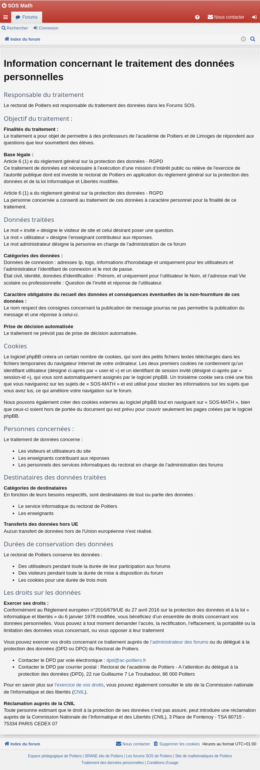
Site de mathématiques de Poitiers (203, 756)
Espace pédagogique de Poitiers (55, 756)
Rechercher (17, 28)
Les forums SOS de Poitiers (149, 756)
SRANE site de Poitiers (104, 756)
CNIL (79, 692)
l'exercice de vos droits (79, 685)
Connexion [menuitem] (256, 19)
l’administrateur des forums (179, 642)
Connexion (49, 28)
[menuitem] (197, 17)
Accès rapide (7, 19)
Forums (30, 17)
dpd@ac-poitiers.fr (126, 660)
